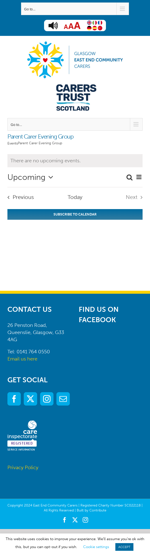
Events (12, 143)
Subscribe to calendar (75, 214)
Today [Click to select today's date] (75, 197)
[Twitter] (30, 399)
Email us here (22, 359)
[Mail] (63, 399)
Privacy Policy (22, 467)
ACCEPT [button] (124, 547)
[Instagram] (46, 399)
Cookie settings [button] (96, 547)
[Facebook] (14, 399)
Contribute (97, 510)
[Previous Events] (19, 197)
